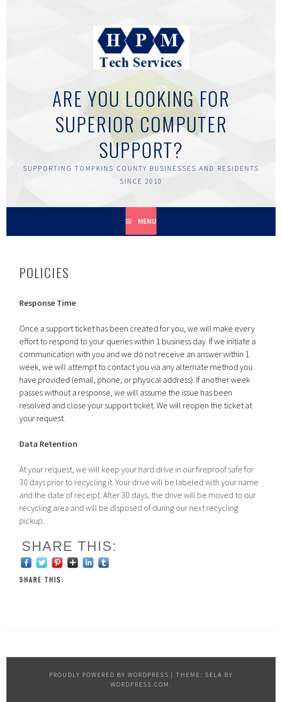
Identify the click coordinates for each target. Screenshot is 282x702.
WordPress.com (140, 684)
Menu (147, 221)
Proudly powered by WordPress (109, 675)
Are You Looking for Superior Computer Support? (141, 123)
